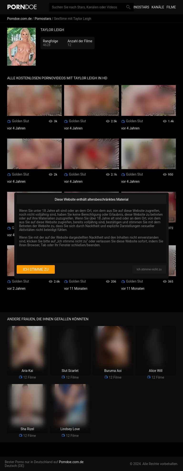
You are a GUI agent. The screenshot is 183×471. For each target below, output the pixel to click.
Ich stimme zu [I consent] (35, 269)
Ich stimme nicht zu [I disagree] (149, 269)
